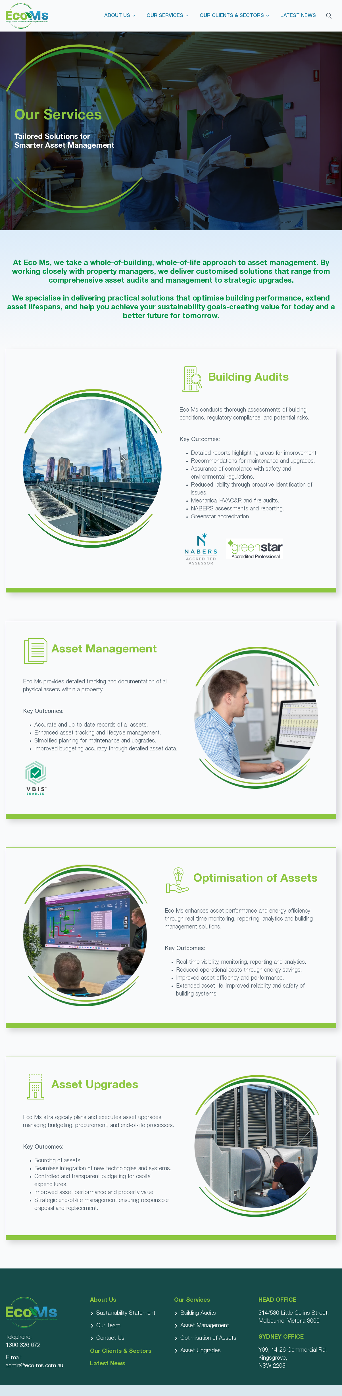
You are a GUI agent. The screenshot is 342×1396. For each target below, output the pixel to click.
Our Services (192, 1300)
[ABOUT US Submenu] (135, 15)
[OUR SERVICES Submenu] (188, 15)
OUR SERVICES (165, 15)
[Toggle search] (329, 15)
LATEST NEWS (298, 15)
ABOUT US (117, 15)
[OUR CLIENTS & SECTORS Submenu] (269, 15)
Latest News (107, 1363)
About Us (103, 1300)
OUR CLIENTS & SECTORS (232, 15)
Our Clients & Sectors (120, 1351)
